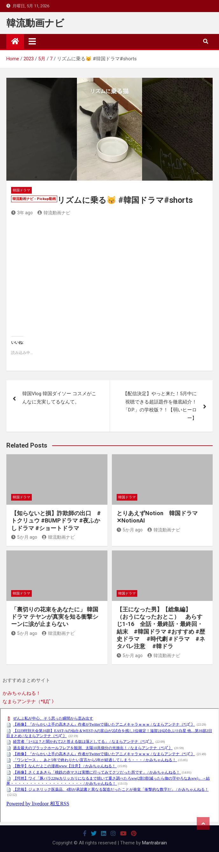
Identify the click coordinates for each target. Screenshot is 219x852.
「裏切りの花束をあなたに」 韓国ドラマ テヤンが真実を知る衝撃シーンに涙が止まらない (54, 617)
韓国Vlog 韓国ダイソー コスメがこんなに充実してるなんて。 (59, 398)
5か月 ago (24, 537)
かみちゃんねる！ (22, 693)
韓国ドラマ (21, 190)
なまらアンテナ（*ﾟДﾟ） (29, 701)
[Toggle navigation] (32, 41)
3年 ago (22, 212)
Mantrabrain (154, 843)
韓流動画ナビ (35, 23)
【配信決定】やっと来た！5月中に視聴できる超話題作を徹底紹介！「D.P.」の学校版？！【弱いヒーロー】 (160, 406)
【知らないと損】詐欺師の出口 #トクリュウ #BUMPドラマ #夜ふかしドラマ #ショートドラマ (56, 520)
